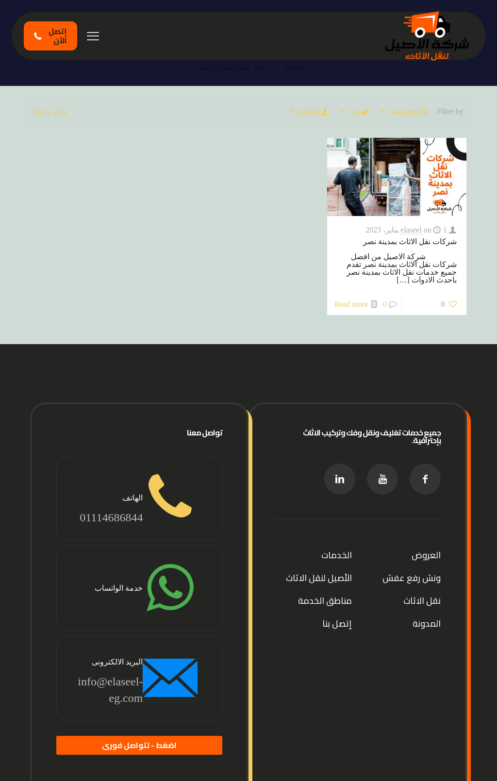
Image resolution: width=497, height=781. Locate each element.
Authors (308, 112)
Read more (351, 304)
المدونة (427, 623)
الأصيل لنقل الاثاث (319, 578)
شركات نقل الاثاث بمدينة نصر (410, 241)
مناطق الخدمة (325, 601)
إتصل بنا (337, 623)
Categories (403, 112)
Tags (353, 112)
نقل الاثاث (422, 601)
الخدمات (336, 555)
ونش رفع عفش (411, 578)
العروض (426, 555)
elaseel (411, 230)
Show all (50, 112)
